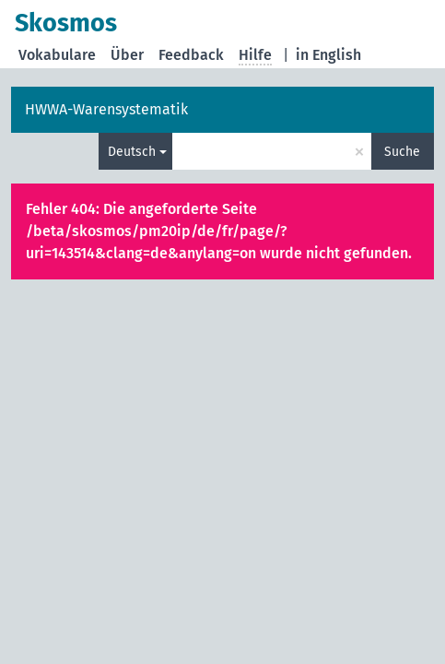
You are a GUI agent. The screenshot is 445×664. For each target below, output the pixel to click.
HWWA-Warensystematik (106, 109)
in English (328, 55)
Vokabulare (57, 55)
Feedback (191, 55)
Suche (402, 152)
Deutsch (132, 152)
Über (127, 55)
